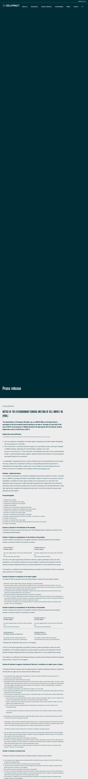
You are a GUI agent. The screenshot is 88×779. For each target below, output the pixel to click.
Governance (31, 6)
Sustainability (58, 6)
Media (68, 6)
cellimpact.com (81, 1)
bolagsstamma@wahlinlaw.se (12, 451)
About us (21, 6)
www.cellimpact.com (44, 468)
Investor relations (44, 6)
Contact (75, 6)
